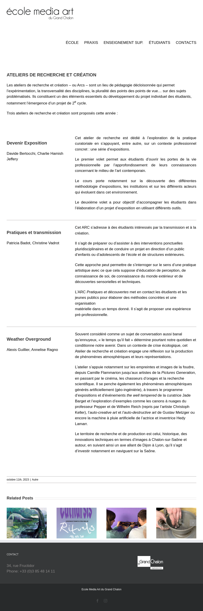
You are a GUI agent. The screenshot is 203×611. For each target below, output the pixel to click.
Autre (35, 479)
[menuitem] (75, 42)
